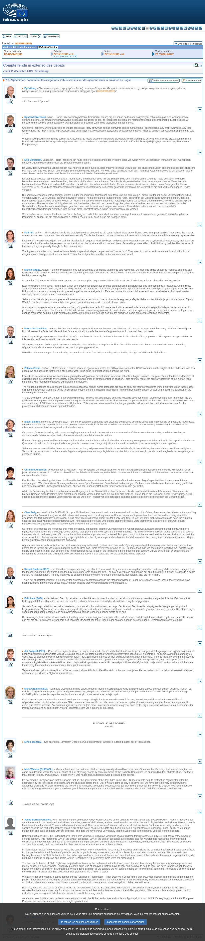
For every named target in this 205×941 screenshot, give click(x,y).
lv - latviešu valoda (158, 28)
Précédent (22, 36)
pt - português (181, 28)
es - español (116, 28)
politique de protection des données (164, 934)
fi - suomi (196, 28)
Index (8, 36)
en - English (139, 28)
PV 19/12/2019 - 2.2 (64, 54)
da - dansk (124, 28)
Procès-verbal (193, 80)
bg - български (113, 28)
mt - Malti (170, 28)
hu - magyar (166, 28)
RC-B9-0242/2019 (13, 54)
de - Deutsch (128, 28)
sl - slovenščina (192, 28)
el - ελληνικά (135, 28)
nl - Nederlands (173, 28)
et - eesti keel (132, 28)
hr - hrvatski (151, 28)
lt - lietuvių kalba (162, 28)
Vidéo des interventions (166, 80)
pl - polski (177, 28)
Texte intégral (53, 36)
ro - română (185, 28)
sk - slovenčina (189, 28)
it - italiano (154, 28)
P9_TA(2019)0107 (164, 54)
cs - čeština (120, 28)
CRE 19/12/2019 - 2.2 (65, 56)
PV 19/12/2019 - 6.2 (115, 54)
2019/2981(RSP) (23, 43)
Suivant (34, 36)
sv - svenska (200, 28)
